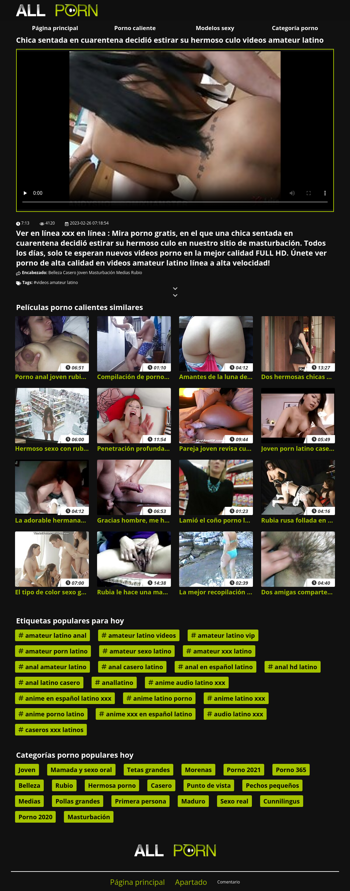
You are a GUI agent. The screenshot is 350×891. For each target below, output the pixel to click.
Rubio (136, 272)
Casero (69, 272)
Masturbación (102, 272)
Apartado (191, 882)
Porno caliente (135, 28)
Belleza (55, 272)
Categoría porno (295, 28)
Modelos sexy (215, 28)
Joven (82, 272)
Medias (123, 272)
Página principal (55, 28)
